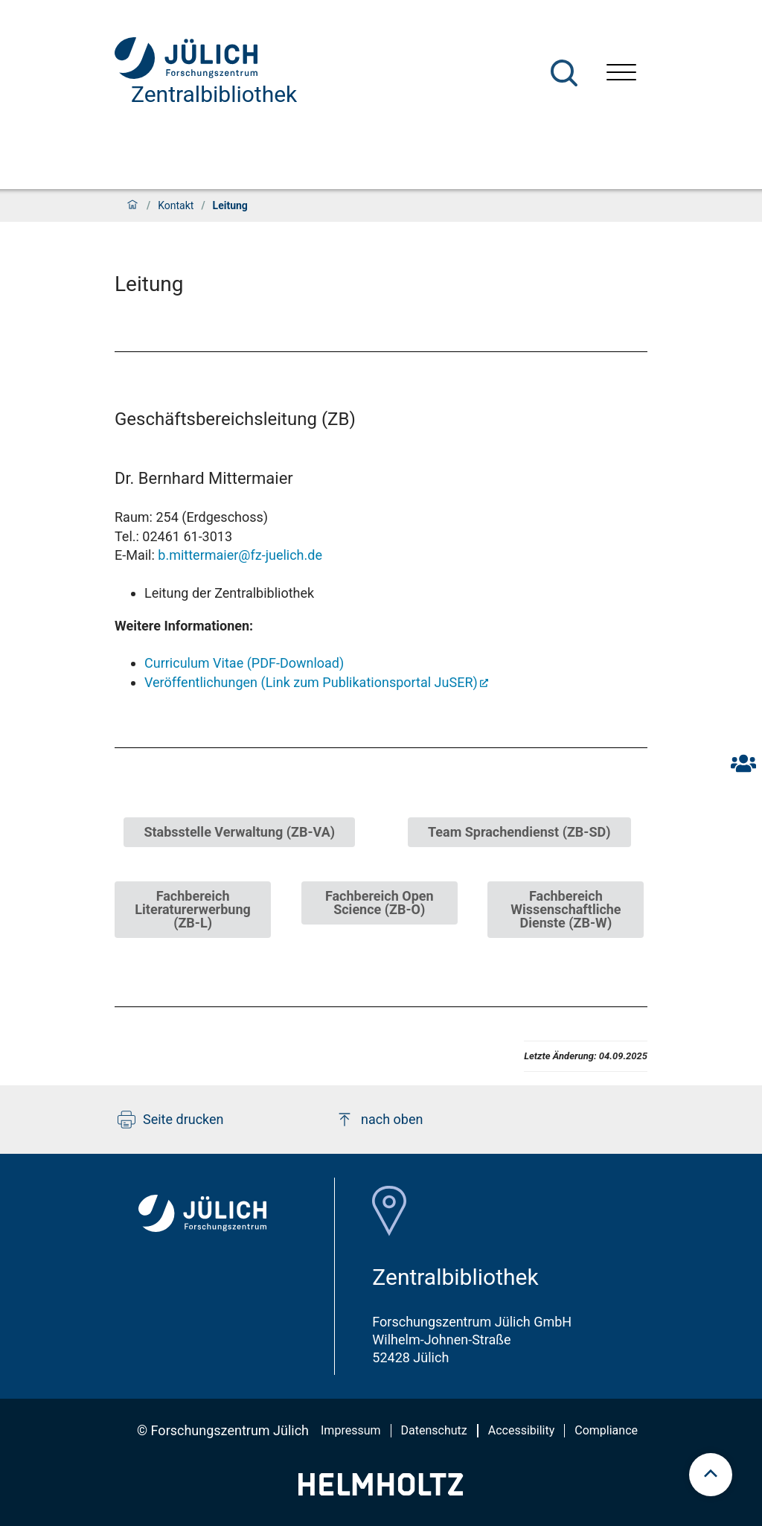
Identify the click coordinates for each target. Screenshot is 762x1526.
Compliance (606, 1430)
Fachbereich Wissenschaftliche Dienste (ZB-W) (565, 909)
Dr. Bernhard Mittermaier (204, 478)
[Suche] (564, 73)
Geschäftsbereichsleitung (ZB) (235, 419)
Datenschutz (434, 1430)
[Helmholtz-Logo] (380, 1490)
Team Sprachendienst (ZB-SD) (519, 832)
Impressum (351, 1430)
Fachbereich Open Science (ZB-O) (379, 902)
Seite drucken (171, 1119)
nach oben (379, 1119)
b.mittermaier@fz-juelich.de (240, 555)
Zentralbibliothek (214, 94)
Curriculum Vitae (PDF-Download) (244, 663)
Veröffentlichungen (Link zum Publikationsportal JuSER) (311, 682)
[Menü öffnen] (621, 74)
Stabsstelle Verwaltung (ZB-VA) (239, 832)
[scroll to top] (710, 1474)
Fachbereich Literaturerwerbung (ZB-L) (192, 909)
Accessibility (521, 1430)
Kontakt (175, 205)
